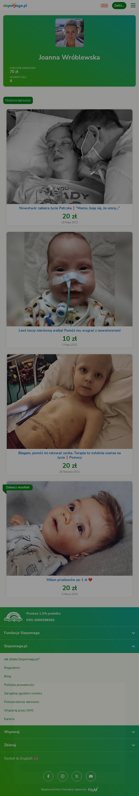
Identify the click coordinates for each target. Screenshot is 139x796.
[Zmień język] (11, 677)
